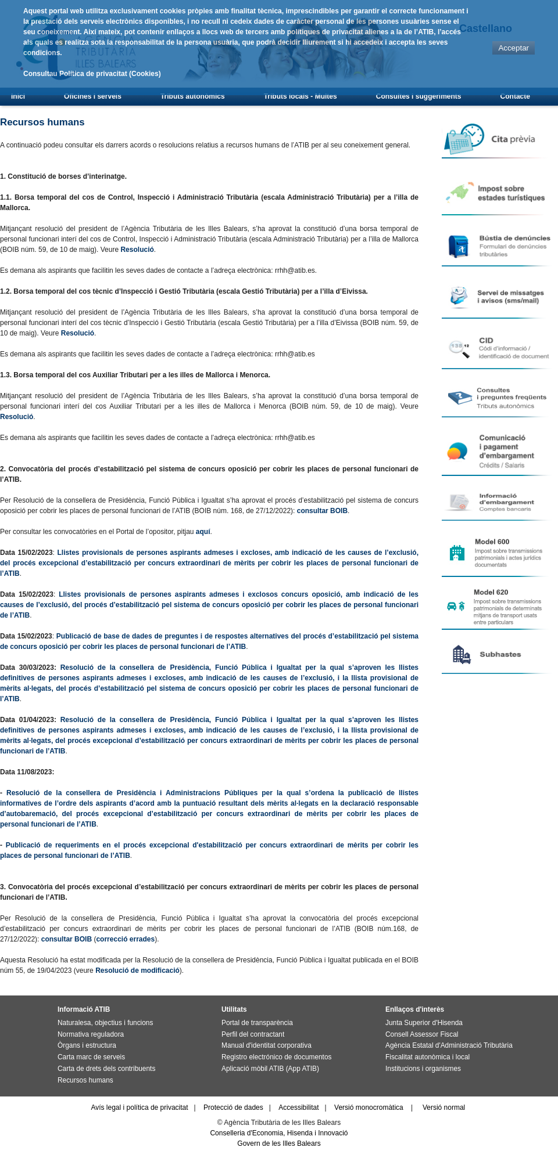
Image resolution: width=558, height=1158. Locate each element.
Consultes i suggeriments (419, 96)
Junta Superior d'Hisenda (424, 1023)
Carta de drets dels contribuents (106, 1069)
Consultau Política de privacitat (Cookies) (92, 74)
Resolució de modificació (137, 970)
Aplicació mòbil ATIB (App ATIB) (270, 1069)
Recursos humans (85, 1080)
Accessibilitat (298, 1107)
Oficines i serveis (92, 96)
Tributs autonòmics (192, 96)
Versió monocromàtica (368, 1107)
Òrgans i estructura (87, 1045)
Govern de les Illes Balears (278, 1143)
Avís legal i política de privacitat (139, 1107)
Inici (18, 96)
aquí (203, 532)
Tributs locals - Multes (300, 96)
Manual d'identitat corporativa (266, 1045)
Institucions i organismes (423, 1069)
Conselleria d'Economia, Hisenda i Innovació (279, 1133)
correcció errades (125, 939)
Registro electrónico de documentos (276, 1057)
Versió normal (444, 1107)
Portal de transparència (257, 1023)
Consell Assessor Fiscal (421, 1034)
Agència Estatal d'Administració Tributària (449, 1045)
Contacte (515, 96)
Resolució (136, 250)
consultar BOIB (322, 511)
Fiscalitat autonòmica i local (427, 1057)
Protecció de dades (233, 1107)
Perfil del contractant (252, 1034)
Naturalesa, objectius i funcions (105, 1023)
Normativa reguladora (91, 1034)
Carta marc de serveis (91, 1057)
